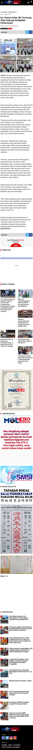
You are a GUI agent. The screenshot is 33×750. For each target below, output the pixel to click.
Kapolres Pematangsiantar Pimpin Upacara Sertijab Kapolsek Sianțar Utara (23, 322)
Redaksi (4, 745)
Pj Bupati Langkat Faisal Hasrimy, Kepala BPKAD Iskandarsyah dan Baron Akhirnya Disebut (20, 628)
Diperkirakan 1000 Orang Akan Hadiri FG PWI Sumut (25, 341)
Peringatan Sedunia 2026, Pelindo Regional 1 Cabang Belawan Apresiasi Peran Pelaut (25, 359)
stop (10, 28)
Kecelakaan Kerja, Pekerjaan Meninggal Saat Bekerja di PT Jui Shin (20, 671)
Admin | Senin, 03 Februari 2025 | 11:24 (9, 25)
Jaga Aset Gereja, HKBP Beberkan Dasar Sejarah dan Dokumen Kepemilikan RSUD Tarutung (19, 715)
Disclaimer (17, 745)
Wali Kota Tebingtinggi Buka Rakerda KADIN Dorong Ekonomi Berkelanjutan (24, 302)
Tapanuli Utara (7, 14)
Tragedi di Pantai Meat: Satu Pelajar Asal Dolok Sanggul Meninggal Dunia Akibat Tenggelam (19, 662)
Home (1, 14)
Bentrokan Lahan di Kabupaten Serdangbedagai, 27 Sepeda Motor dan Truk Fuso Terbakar (6, 343)
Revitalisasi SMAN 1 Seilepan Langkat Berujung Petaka (19, 703)
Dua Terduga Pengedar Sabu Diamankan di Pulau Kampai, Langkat (19, 693)
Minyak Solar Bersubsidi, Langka (20, 681)
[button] (31, 1)
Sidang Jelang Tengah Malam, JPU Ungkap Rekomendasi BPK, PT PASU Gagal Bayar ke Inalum (20, 650)
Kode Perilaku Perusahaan (11, 747)
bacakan (4, 28)
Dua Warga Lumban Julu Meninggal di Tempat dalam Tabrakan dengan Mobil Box (18, 618)
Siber (10, 745)
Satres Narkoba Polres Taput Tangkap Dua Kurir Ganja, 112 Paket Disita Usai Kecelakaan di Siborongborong (20, 640)
